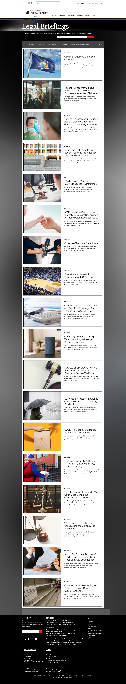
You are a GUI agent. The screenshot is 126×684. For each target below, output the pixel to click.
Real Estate (69, 622)
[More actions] (99, 53)
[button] (100, 44)
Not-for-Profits (58, 631)
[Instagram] (29, 3)
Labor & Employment (53, 44)
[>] (40, 631)
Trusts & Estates (65, 620)
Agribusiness (49, 630)
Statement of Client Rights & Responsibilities (80, 675)
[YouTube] (32, 3)
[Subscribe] (90, 37)
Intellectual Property (73, 624)
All (24, 44)
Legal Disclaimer (64, 675)
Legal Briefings (31, 19)
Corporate (31, 44)
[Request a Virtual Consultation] (90, 3)
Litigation (64, 44)
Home (24, 19)
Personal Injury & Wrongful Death (79, 44)
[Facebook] (26, 3)
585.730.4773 (28, 655)
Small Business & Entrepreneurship (65, 630)
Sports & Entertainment (53, 633)
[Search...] (47, 3)
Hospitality (49, 631)
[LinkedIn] (23, 3)
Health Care (40, 44)
